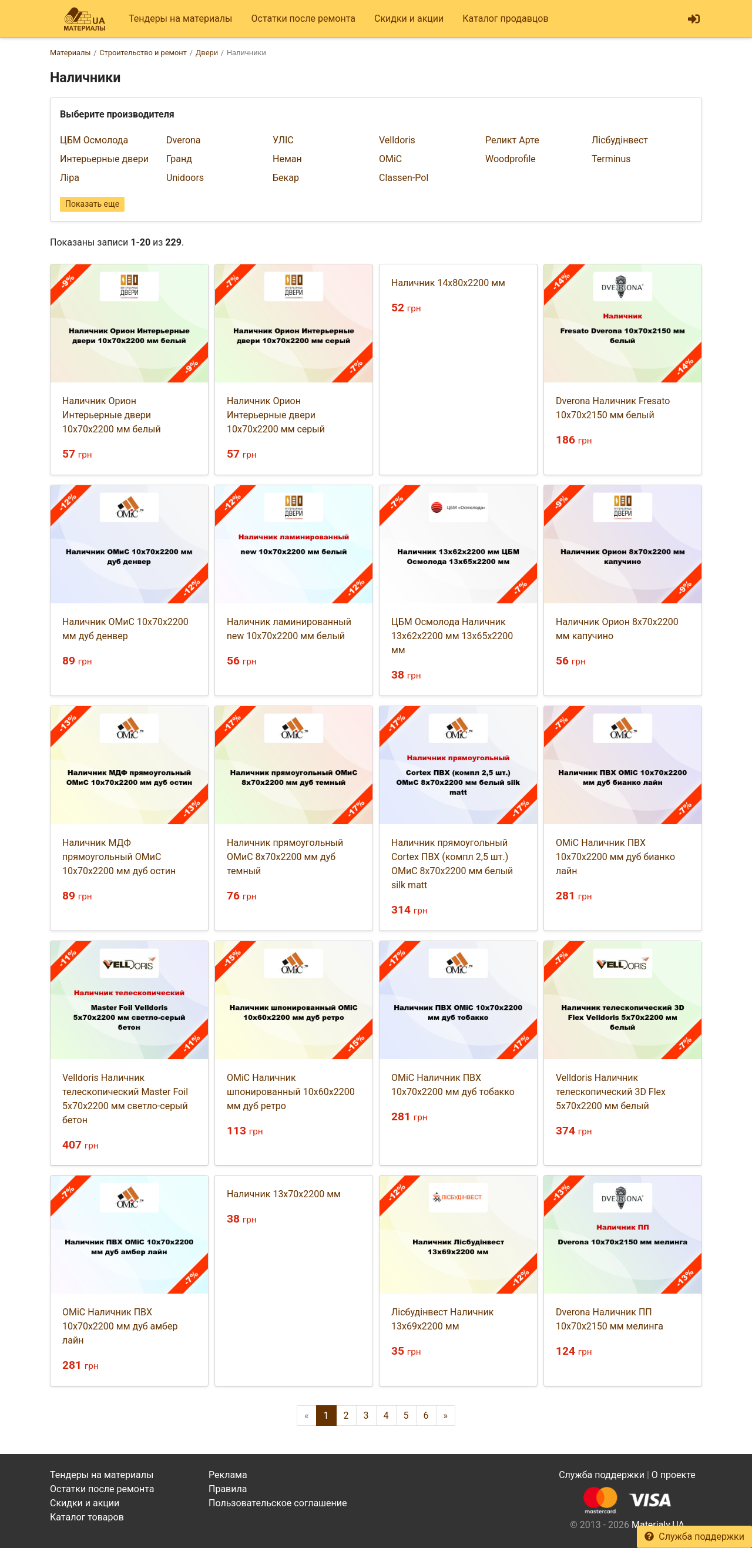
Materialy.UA (658, 1524)
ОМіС (390, 158)
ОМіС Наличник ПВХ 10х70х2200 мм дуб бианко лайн (615, 857)
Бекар (286, 177)
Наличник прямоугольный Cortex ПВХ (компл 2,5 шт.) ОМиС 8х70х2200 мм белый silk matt (452, 864)
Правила (228, 1489)
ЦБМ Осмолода (94, 140)
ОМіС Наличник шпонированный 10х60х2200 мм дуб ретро (291, 1092)
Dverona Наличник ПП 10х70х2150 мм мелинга (609, 1319)
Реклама (228, 1474)
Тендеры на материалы (181, 18)
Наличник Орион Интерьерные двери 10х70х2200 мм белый (111, 415)
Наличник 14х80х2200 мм (448, 282)
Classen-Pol (403, 177)
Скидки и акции (409, 18)
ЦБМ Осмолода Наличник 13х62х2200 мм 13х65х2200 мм (452, 636)
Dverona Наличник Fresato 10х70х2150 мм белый (613, 408)
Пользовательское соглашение (278, 1503)
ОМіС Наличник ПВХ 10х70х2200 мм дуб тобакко (453, 1084)
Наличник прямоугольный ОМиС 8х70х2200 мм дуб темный (285, 857)
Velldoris (397, 140)
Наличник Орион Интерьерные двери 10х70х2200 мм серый (276, 415)
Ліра (69, 177)
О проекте (674, 1474)
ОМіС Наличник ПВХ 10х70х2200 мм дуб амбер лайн (119, 1326)
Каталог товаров (87, 1517)
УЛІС (283, 140)
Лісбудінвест (620, 140)
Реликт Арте (512, 140)
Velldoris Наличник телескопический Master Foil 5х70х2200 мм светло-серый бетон (125, 1099)
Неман (287, 158)
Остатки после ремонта (303, 18)
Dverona (183, 140)
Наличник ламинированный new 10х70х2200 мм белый (289, 629)
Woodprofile (510, 158)
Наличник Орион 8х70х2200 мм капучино (617, 629)
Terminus (611, 158)
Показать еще (92, 204)
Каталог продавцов (505, 18)
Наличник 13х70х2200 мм (284, 1194)
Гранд (179, 158)
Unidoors (185, 177)
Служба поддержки (694, 1536)
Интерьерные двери (104, 158)
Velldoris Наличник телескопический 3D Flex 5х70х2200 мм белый (611, 1092)
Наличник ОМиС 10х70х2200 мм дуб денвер (125, 629)
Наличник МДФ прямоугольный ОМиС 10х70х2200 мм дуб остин (119, 857)
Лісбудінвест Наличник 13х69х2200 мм (442, 1319)
